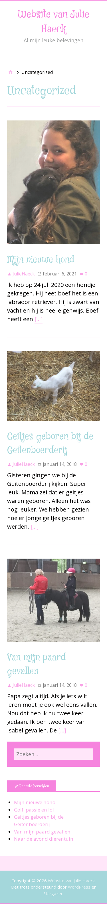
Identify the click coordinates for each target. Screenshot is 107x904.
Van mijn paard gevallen (42, 831)
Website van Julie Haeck (71, 880)
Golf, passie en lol (34, 809)
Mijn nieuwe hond (40, 260)
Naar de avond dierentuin (43, 838)
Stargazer (53, 893)
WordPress (79, 887)
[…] (39, 319)
